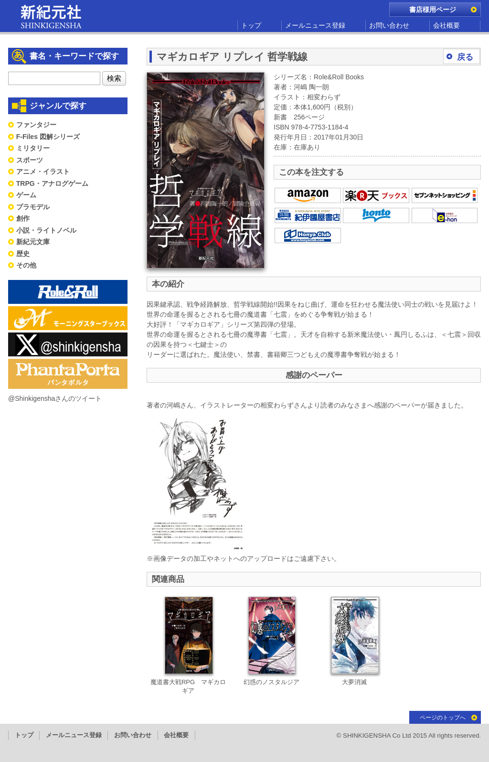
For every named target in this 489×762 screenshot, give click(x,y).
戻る (465, 57)
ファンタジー (36, 125)
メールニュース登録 (315, 25)
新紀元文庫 (33, 242)
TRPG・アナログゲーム (52, 183)
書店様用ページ (432, 9)
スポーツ (29, 160)
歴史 (23, 254)
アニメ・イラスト (43, 171)
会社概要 (446, 25)
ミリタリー (33, 148)
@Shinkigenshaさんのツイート (55, 398)
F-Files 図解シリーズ (48, 136)
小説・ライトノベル (46, 230)
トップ (251, 25)
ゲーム (26, 195)
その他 (26, 265)
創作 (23, 218)
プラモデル (33, 207)
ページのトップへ (443, 717)
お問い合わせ (389, 25)
